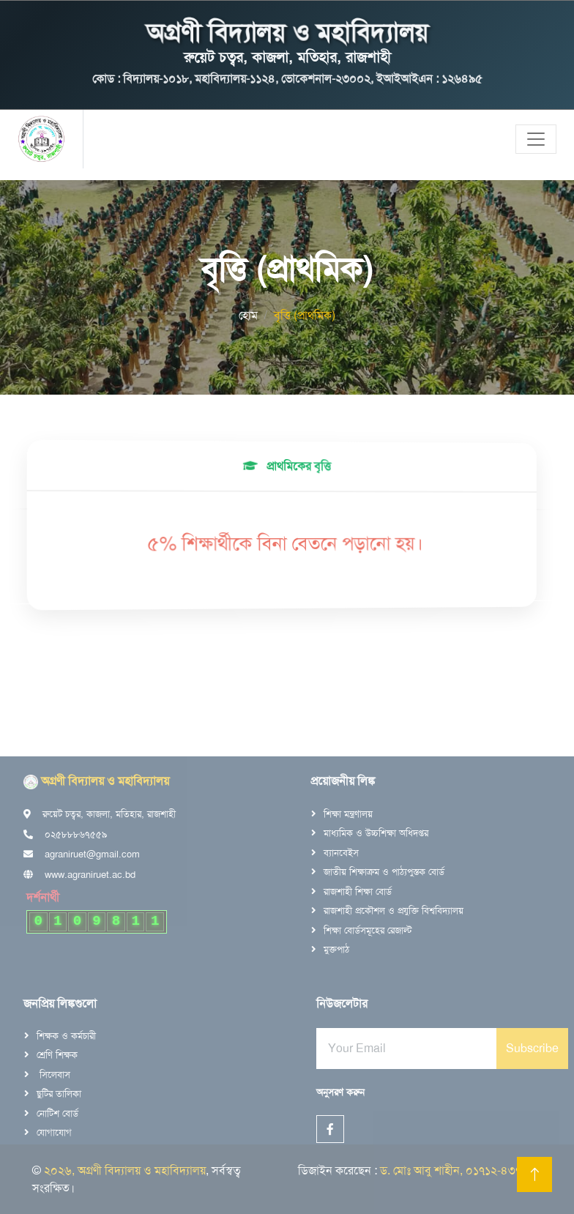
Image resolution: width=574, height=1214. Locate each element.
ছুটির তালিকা (59, 1093)
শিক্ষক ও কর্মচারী (66, 1035)
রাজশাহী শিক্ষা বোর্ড (358, 891)
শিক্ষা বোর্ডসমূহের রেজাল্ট (368, 930)
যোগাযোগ (54, 1132)
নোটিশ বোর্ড (57, 1113)
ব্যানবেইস (341, 852)
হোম (248, 315)
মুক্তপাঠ (336, 949)
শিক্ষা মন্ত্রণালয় (348, 814)
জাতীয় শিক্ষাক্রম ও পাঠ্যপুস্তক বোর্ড (384, 871)
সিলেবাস (53, 1074)
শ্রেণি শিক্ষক (57, 1055)
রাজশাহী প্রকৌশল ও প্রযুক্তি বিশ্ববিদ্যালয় (393, 910)
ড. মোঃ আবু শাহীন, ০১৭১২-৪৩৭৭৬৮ (461, 1170)
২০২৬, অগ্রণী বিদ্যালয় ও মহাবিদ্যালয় (125, 1170)
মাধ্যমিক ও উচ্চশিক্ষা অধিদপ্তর (376, 833)
